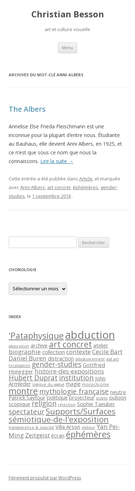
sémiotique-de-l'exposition (59, 419)
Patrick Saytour (27, 397)
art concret (59, 187)
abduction (90, 335)
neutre (118, 392)
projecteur (82, 397)
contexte (78, 351)
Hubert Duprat (33, 378)
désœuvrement (90, 359)
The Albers (27, 109)
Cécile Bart (107, 351)
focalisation (19, 365)
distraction (61, 358)
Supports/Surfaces (81, 411)
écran (57, 435)
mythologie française (74, 391)
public (102, 398)
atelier (100, 345)
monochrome (95, 384)
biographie (25, 351)
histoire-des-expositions (69, 371)
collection (53, 352)
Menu (67, 47)
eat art (112, 359)
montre (23, 391)
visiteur (88, 427)
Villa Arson (67, 426)
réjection (67, 404)
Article (86, 178)
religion (44, 403)
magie (73, 383)
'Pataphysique (36, 335)
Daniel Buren (27, 358)
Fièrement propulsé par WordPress (45, 478)
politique (57, 397)
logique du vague (48, 384)
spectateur (26, 412)
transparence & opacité (31, 427)
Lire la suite (56, 161)
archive (39, 345)
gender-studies (56, 364)
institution (76, 378)
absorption (19, 346)
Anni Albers (32, 187)
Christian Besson (67, 14)
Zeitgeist (37, 435)
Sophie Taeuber (96, 404)
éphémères (85, 187)
